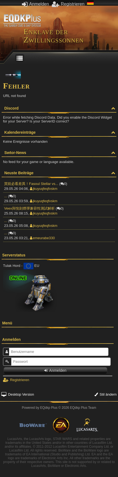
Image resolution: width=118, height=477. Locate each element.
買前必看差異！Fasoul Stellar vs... (31, 184)
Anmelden (35, 4)
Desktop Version (17, 394)
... (5, 196)
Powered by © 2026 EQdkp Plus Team (59, 408)
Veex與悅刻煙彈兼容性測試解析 (29, 208)
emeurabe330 (42, 238)
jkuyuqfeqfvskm (43, 189)
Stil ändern (105, 394)
